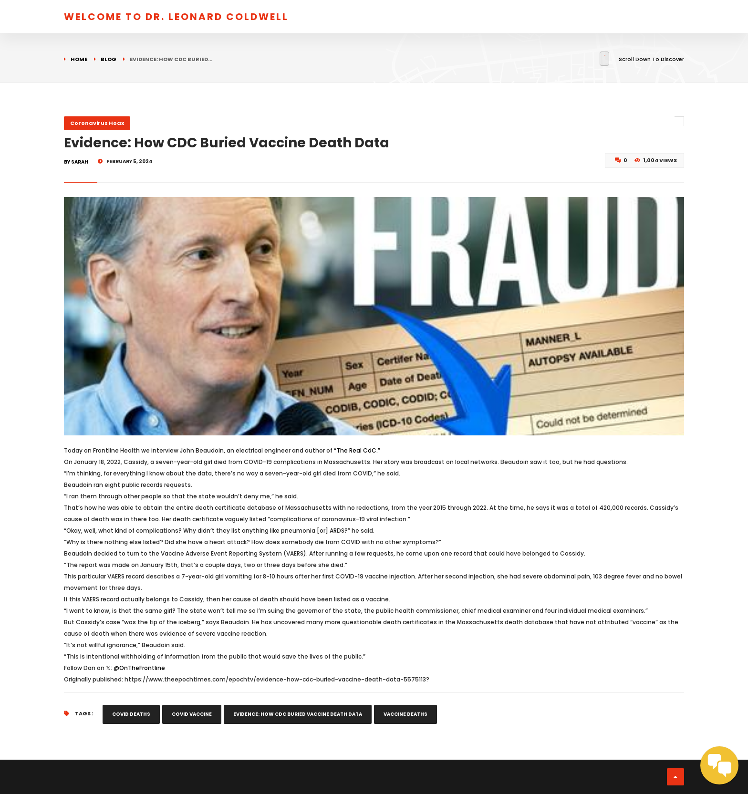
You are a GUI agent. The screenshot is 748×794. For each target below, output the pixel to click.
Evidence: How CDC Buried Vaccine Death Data (297, 714)
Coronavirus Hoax (97, 123)
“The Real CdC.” (357, 450)
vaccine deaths (405, 714)
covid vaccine (192, 714)
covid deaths (131, 714)
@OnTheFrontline (139, 668)
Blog (108, 59)
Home (79, 59)
